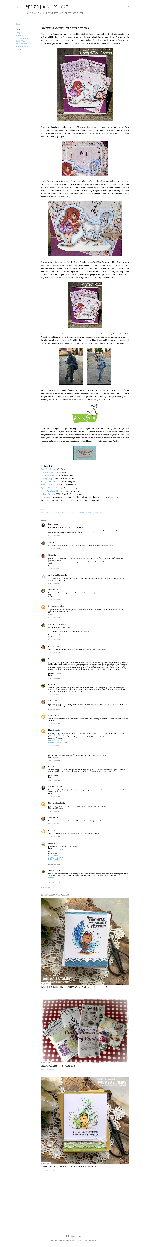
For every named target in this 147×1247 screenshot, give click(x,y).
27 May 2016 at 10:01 (54, 796)
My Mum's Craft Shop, (55, 857)
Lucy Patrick (52, 646)
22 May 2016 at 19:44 (54, 618)
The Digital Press (21, 44)
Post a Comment (47, 887)
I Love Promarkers (48, 475)
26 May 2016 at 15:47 (54, 780)
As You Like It (46, 497)
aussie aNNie (52, 870)
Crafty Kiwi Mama (46, 7)
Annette (50, 843)
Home (27, 13)
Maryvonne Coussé (54, 803)
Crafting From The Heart (50, 485)
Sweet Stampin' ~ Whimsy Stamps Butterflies (74, 986)
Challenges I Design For (71, 13)
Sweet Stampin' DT (22, 38)
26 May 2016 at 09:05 (54, 760)
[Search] (128, 7)
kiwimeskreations (54, 606)
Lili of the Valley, (53, 855)
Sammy (50, 524)
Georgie (18, 33)
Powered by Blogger (73, 1236)
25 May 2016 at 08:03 (54, 709)
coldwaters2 (52, 590)
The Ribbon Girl (47, 472)
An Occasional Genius (55, 575)
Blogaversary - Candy (58, 1065)
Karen (50, 659)
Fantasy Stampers (47, 478)
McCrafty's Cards (54, 786)
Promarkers (20, 35)
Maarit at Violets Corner (56, 624)
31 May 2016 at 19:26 (54, 836)
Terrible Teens (20, 41)
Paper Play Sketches (48, 469)
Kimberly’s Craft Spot (55, 740)
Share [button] (18, 24)
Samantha (55, 757)
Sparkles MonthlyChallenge (51, 488)
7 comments (49, 991)
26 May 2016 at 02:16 (54, 745)
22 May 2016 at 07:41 (54, 600)
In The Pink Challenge (55, 859)
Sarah (50, 542)
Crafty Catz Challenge (49, 482)
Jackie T (51, 701)
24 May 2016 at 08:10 (54, 694)
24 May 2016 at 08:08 (54, 678)
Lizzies (50, 830)
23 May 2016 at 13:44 (54, 652)
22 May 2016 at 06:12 (54, 583)
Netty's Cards (59, 850)
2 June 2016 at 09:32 (54, 864)
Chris (50, 555)
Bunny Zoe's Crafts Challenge (52, 491)
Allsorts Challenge (48, 494)
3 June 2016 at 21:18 (54, 882)
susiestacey (51, 817)
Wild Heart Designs (22, 46)
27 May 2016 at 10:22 (54, 811)
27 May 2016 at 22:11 (54, 824)
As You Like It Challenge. (56, 861)
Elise (49, 766)
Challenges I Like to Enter (44, 13)
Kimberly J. (52, 730)
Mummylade (52, 715)
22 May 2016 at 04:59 (54, 569)
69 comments (50, 1069)
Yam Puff (19, 49)
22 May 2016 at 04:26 (54, 536)
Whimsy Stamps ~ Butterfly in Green (68, 1166)
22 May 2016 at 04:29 (54, 548)
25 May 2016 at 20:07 (54, 724)
